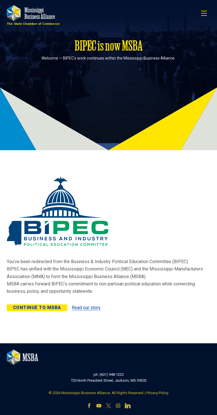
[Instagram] (118, 406)
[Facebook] (89, 406)
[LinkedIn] (128, 406)
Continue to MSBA (37, 307)
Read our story (86, 307)
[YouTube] (99, 406)
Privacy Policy (157, 393)
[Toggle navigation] (204, 13)
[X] (108, 406)
